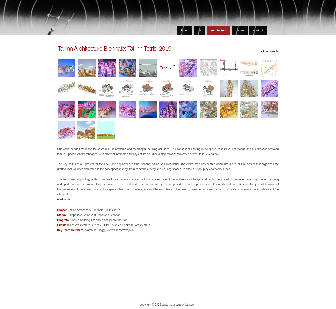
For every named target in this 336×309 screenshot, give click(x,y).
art (199, 30)
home (184, 30)
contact (258, 30)
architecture (218, 30)
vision (240, 30)
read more (63, 199)
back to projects (268, 51)
